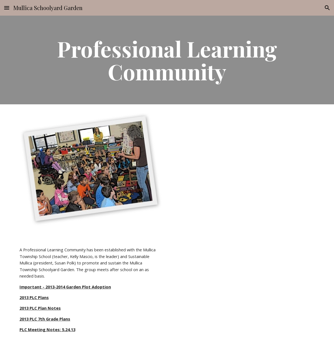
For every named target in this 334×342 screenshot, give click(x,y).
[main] (167, 60)
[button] (6, 7)
